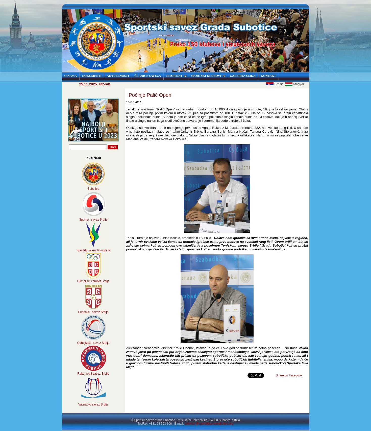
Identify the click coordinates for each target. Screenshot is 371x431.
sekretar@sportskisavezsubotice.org (209, 423)
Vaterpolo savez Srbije (93, 404)
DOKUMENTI (92, 76)
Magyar (294, 84)
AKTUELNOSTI (118, 76)
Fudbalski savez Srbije (93, 312)
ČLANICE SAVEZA (147, 76)
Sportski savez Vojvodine (93, 250)
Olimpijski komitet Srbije (93, 281)
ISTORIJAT (176, 76)
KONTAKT (268, 76)
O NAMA (70, 76)
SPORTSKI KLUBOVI (208, 76)
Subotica (93, 188)
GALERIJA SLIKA (243, 76)
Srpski (275, 84)
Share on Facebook (289, 375)
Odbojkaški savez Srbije (93, 343)
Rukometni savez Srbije (93, 373)
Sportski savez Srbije (93, 219)
